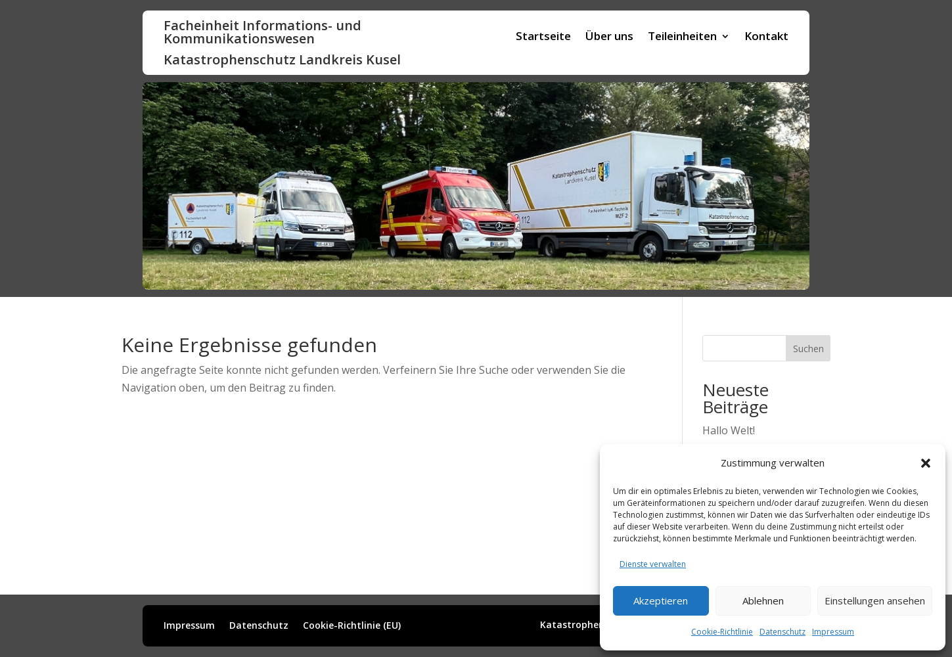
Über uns (609, 37)
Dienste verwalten (653, 564)
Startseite (543, 37)
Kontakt (766, 37)
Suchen (808, 348)
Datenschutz (782, 631)
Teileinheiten (682, 37)
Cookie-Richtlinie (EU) (352, 626)
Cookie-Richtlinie (722, 631)
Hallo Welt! (728, 430)
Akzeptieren (660, 600)
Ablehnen (763, 600)
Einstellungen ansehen (875, 600)
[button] (925, 463)
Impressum (833, 631)
